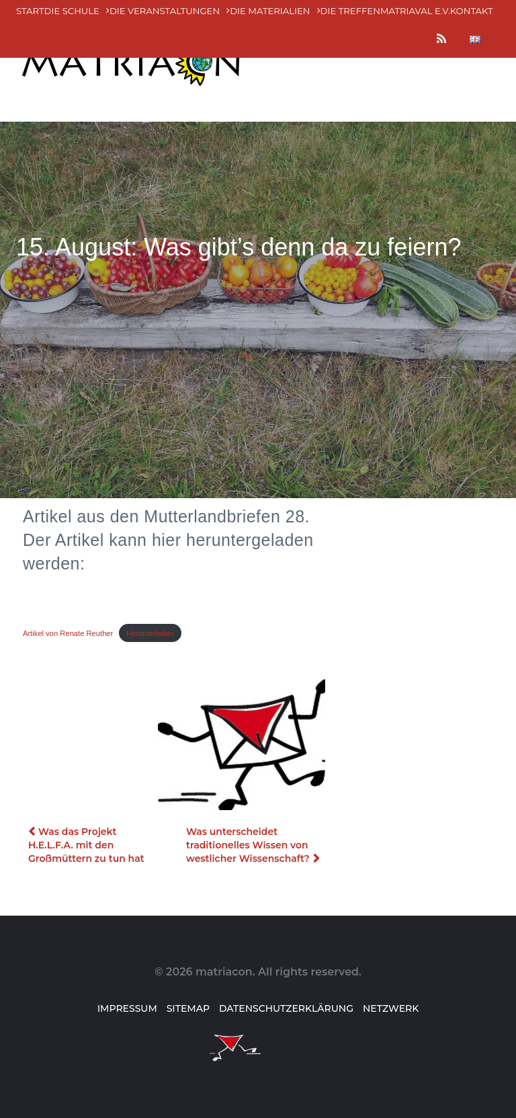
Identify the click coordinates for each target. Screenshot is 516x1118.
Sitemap (188, 1008)
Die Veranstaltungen (165, 10)
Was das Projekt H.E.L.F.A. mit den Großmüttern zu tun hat (86, 845)
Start (30, 10)
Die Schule (71, 10)
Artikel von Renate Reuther (68, 633)
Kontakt (471, 10)
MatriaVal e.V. (415, 10)
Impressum (127, 1008)
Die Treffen (350, 10)
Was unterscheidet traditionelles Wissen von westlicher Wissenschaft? (248, 845)
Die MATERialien (270, 10)
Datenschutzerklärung (286, 1008)
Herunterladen (150, 633)
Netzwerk (391, 1008)
